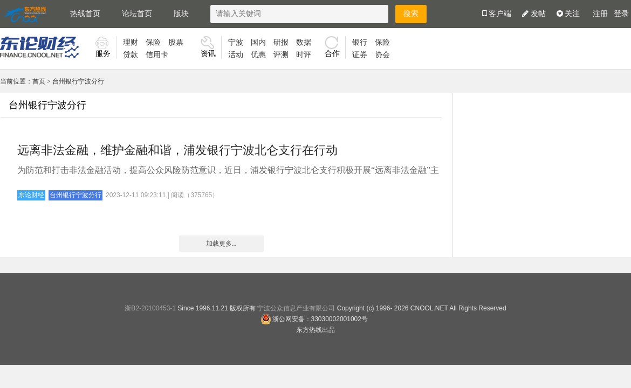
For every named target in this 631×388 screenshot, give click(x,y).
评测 (281, 55)
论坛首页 (137, 14)
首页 (38, 81)
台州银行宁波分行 (78, 81)
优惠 (258, 55)
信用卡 (157, 55)
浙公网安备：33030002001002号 (314, 319)
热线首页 (85, 14)
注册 (600, 14)
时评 (303, 55)
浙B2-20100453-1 (150, 308)
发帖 (534, 14)
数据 (303, 42)
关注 (568, 14)
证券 (359, 55)
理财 (130, 42)
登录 (621, 14)
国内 (258, 42)
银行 (359, 42)
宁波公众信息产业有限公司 (296, 308)
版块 (181, 14)
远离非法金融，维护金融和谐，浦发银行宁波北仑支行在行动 (177, 150)
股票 (175, 42)
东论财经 (31, 195)
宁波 (235, 42)
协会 (382, 55)
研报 (281, 42)
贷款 (130, 55)
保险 (153, 42)
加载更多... (221, 243)
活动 (235, 55)
